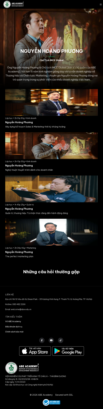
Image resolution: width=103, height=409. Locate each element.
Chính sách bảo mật (14, 332)
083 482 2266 (18, 304)
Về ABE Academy (13, 321)
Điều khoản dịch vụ (13, 326)
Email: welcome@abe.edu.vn (18, 309)
